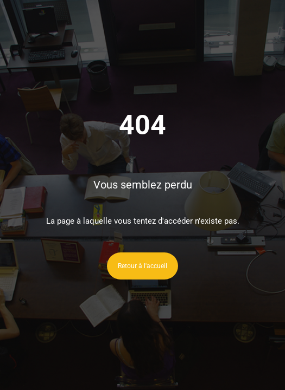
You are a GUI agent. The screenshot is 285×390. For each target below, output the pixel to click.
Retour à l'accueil (142, 266)
